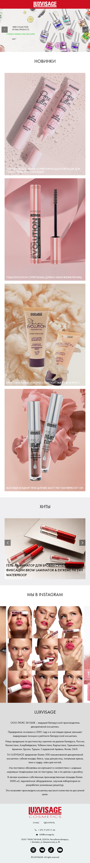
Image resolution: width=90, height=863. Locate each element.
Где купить (49, 822)
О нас (36, 822)
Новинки (45, 61)
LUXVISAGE (45, 712)
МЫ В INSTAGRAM (45, 594)
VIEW (13, 38)
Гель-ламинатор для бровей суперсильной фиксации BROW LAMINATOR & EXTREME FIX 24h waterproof (44, 570)
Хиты (45, 506)
